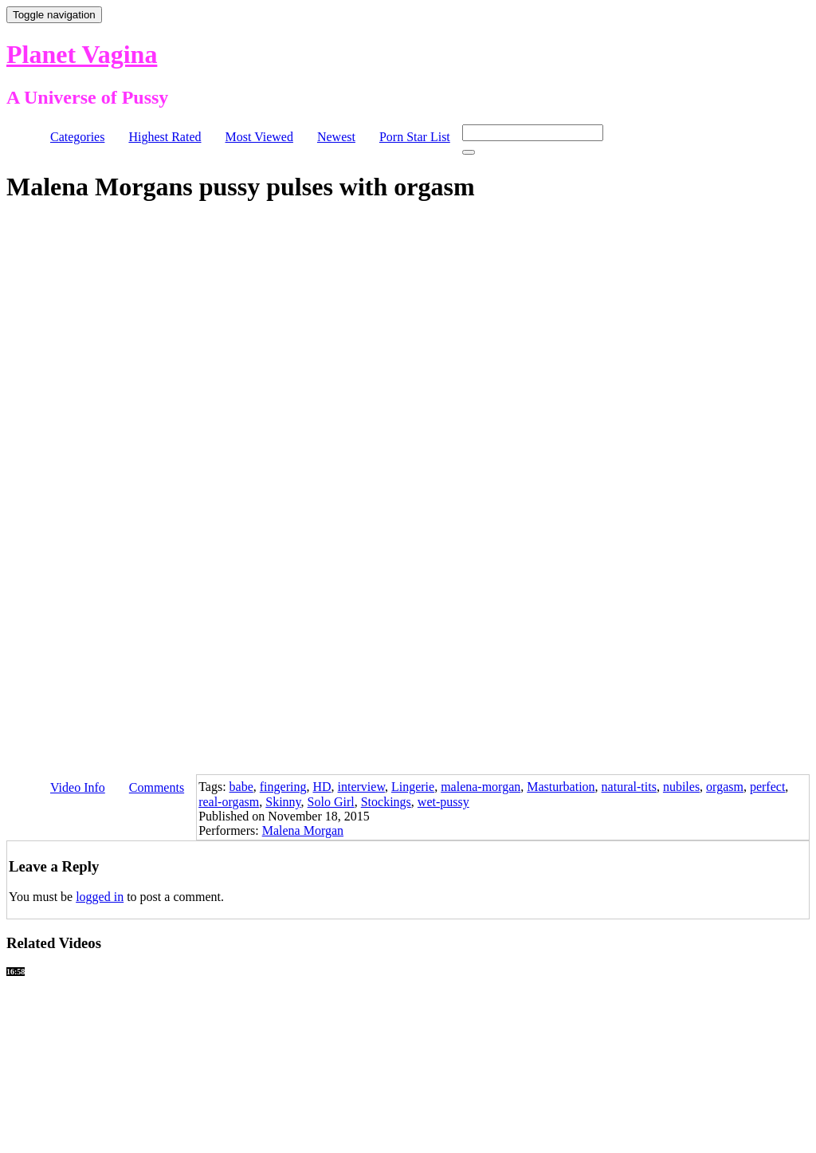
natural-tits (629, 786)
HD (321, 786)
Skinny (282, 802)
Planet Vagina (81, 54)
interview (361, 786)
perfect (767, 786)
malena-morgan (480, 786)
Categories (77, 137)
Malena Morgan (302, 830)
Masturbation (560, 786)
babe (241, 786)
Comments (156, 787)
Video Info (77, 787)
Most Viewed (259, 137)
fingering (283, 786)
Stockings (386, 802)
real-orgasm (228, 802)
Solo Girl (331, 802)
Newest (336, 137)
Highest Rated (164, 137)
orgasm (724, 786)
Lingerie (412, 786)
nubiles (681, 786)
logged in (100, 896)
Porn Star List (414, 137)
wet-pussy (443, 802)
